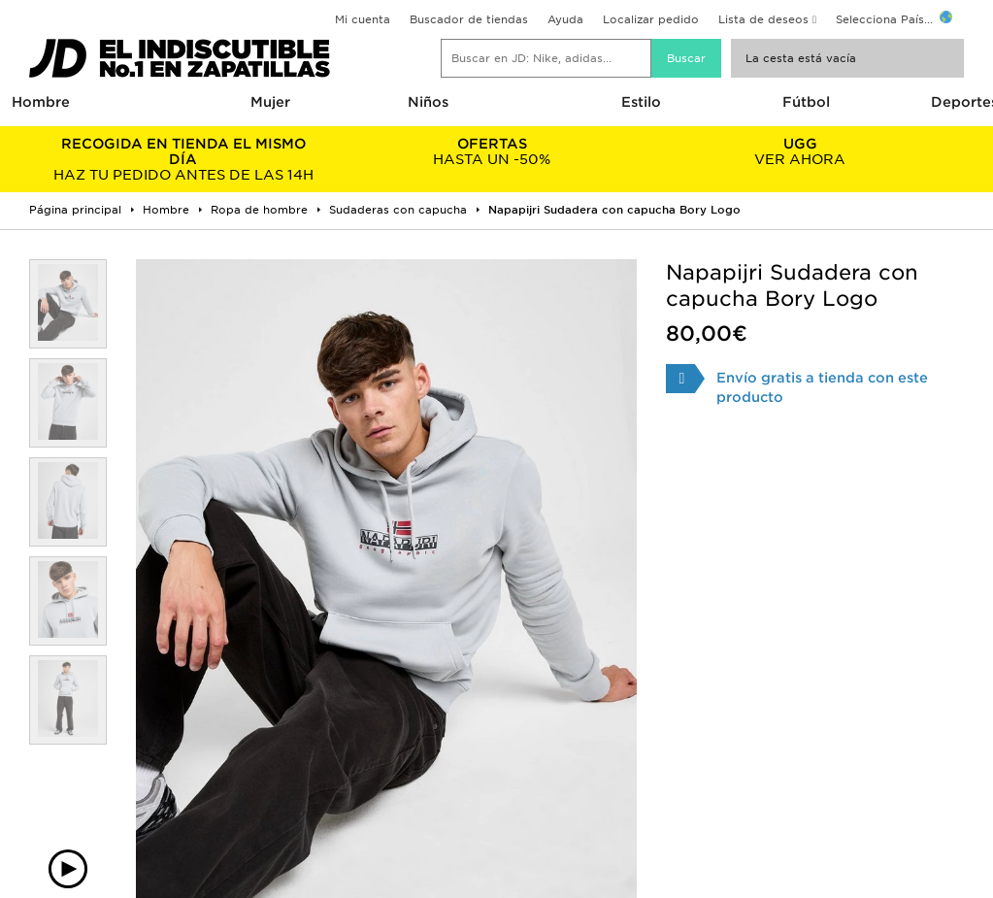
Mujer (270, 102)
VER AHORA (801, 151)
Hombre (41, 102)
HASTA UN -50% (492, 151)
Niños (428, 102)
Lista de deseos (763, 19)
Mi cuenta (362, 19)
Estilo (641, 102)
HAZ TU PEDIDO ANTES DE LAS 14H (183, 159)
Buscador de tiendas (469, 19)
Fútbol (806, 102)
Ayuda (565, 19)
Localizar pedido (651, 19)
